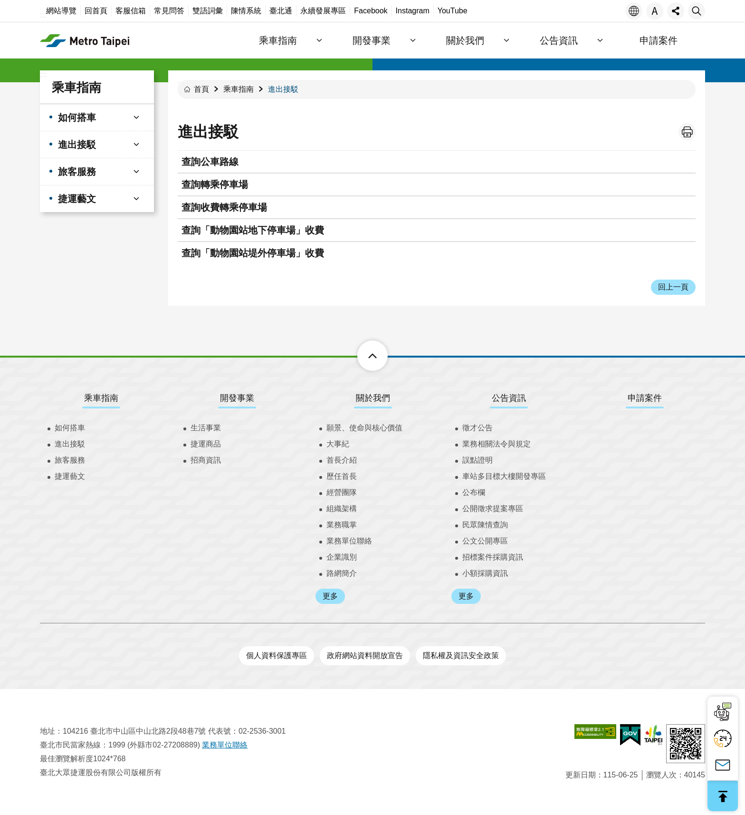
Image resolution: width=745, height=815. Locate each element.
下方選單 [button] (362, 355)
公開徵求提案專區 (492, 509)
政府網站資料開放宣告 (365, 655)
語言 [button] (633, 10)
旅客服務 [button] (77, 171)
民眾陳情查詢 (485, 525)
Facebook (370, 11)
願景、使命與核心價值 (364, 428)
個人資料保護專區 (276, 655)
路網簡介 (341, 573)
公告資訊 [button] (571, 40)
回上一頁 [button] (673, 287)
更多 (330, 596)
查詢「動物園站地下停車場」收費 (252, 230)
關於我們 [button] (486, 40)
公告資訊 (509, 398)
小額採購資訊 (485, 573)
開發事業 (237, 398)
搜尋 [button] (696, 10)
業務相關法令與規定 (496, 444)
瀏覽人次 (661, 775)
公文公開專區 (485, 541)
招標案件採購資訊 (492, 557)
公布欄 (473, 492)
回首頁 (96, 11)
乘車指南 (76, 87)
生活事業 (206, 428)
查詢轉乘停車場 (214, 184)
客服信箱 (130, 11)
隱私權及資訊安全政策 (461, 655)
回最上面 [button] (722, 796)
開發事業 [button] (400, 40)
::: (43, 15)
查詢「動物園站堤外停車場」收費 (252, 253)
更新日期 (580, 775)
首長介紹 (341, 460)
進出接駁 (283, 89)
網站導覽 (61, 11)
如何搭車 (70, 428)
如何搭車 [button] (77, 117)
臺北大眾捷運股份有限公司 (109, 40)
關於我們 (373, 398)
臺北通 (280, 11)
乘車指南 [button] (315, 40)
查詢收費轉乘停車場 (224, 207)
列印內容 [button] (687, 131)
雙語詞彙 (207, 11)
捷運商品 (206, 444)
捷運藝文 (70, 476)
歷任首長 (341, 476)
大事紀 (337, 444)
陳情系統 (246, 11)
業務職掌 (341, 525)
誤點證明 (477, 460)
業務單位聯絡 (349, 541)
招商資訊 (206, 460)
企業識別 (341, 557)
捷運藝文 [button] (77, 199)
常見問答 (169, 11)
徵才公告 (477, 428)
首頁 (201, 89)
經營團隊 (341, 492)
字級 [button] (654, 10)
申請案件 (662, 40)
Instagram (413, 11)
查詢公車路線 (210, 161)
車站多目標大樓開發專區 (504, 476)
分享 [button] (675, 10)
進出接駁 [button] (77, 144)
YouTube (453, 11)
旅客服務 (70, 460)
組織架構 (341, 509)
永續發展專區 (323, 11)
